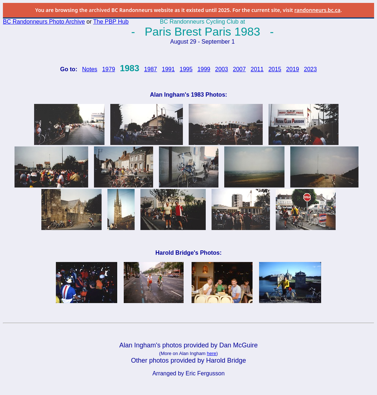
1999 (203, 69)
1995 (186, 69)
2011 (257, 69)
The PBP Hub (111, 22)
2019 (292, 69)
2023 (310, 69)
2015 (275, 69)
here (211, 353)
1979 (108, 69)
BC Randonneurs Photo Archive (44, 22)
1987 (150, 69)
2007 (239, 69)
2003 (221, 69)
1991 (168, 69)
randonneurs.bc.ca (317, 10)
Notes (89, 69)
